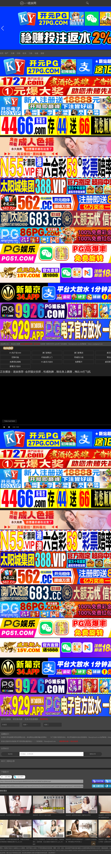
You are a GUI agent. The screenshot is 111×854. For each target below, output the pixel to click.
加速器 (4, 724)
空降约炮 (15, 357)
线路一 (25, 724)
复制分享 (93, 754)
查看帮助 (44, 719)
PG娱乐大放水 (47, 362)
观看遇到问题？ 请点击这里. (68, 741)
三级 (30, 53)
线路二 (46, 724)
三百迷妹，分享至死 (26, 754)
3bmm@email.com (74, 344)
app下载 (24, 3)
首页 (1, 53)
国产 (6, 53)
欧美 (24, 53)
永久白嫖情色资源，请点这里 (30, 344)
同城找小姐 (78, 357)
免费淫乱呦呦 (15, 362)
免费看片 (78, 362)
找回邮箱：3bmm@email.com (46, 741)
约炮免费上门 (46, 357)
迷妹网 (32, 3)
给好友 (10, 754)
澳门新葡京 (47, 353)
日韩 (18, 53)
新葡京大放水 (15, 366)
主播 (12, 53)
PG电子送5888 (15, 353)
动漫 (36, 53)
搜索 (42, 53)
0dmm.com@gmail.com (95, 344)
